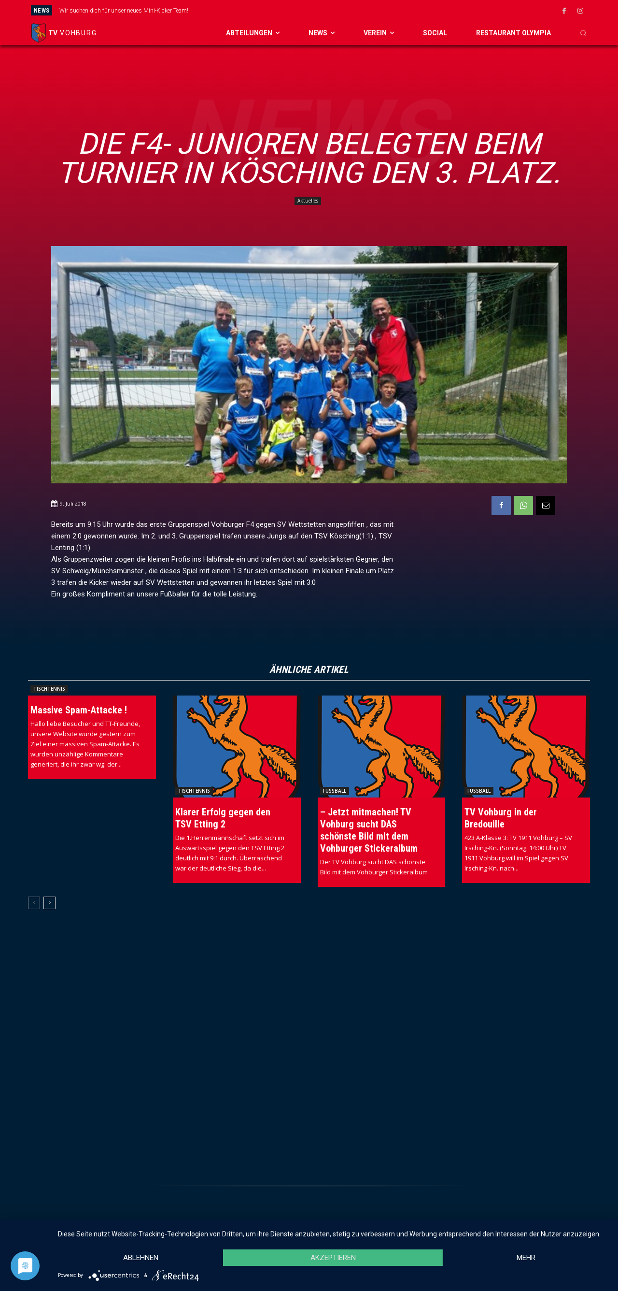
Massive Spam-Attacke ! (78, 710)
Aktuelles (308, 201)
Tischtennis (49, 688)
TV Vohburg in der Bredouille (500, 818)
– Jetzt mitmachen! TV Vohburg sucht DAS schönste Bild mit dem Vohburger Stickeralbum (369, 830)
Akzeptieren (333, 1257)
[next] (351, 10)
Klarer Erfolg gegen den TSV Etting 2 (222, 818)
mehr (526, 1257)
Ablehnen (140, 1257)
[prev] (335, 10)
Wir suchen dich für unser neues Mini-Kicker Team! (123, 10)
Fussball (334, 790)
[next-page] (49, 903)
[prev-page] (34, 903)
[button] (583, 33)
